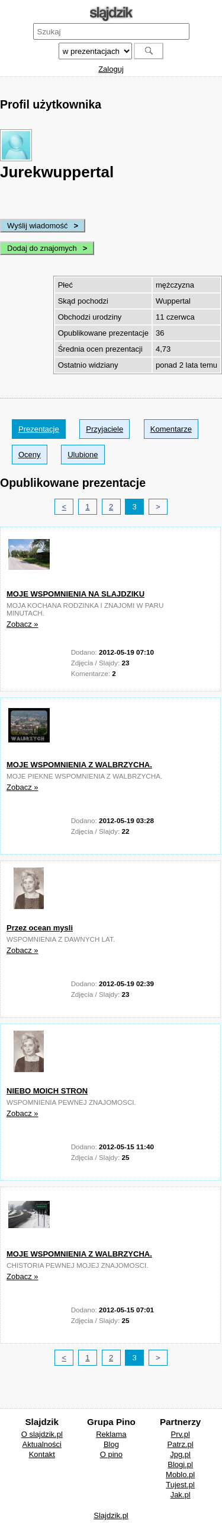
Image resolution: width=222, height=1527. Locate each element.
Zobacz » (22, 624)
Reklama (111, 1434)
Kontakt (42, 1454)
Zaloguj (111, 69)
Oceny (29, 454)
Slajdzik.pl (111, 1515)
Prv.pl (180, 1434)
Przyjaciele (104, 429)
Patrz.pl (181, 1444)
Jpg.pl (180, 1454)
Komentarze (171, 429)
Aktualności (42, 1444)
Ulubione (82, 454)
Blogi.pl (180, 1464)
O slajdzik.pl (42, 1434)
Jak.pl (180, 1494)
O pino (111, 1454)
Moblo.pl (180, 1474)
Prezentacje (38, 429)
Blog (111, 1444)
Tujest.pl (180, 1484)
